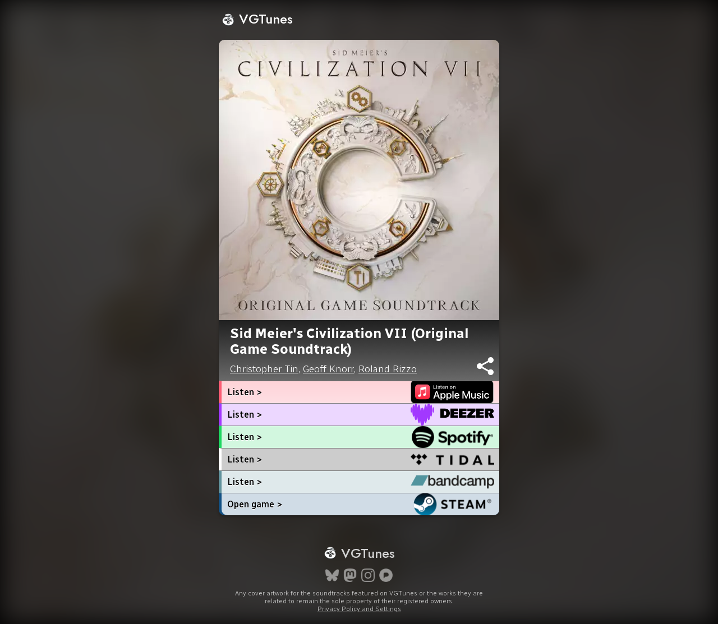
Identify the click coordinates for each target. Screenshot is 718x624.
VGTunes (257, 19)
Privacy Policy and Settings (359, 609)
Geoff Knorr (328, 369)
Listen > (244, 392)
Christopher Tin (264, 369)
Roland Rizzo (387, 369)
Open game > (254, 504)
